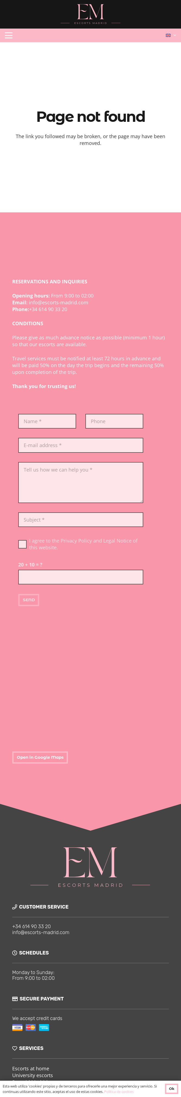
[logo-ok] (90, 14)
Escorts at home (30, 1068)
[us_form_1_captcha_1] (97, 577)
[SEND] (45, 600)
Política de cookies (119, 1091)
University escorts (32, 1075)
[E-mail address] (97, 445)
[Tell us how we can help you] (97, 482)
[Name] (64, 421)
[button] (9, 35)
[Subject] (97, 519)
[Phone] (131, 421)
